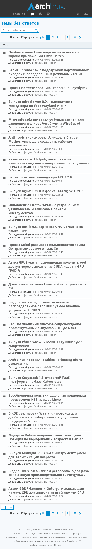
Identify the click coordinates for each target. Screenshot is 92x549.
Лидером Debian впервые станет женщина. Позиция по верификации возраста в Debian (46, 437)
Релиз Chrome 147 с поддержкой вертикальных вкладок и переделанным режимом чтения (48, 72)
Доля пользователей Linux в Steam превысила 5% (47, 286)
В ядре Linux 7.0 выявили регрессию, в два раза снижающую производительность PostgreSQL (48, 473)
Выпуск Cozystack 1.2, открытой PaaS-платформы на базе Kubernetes (39, 379)
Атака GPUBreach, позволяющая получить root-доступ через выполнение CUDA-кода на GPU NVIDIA (48, 266)
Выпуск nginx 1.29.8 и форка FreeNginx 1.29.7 (45, 191)
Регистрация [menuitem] (87, 14)
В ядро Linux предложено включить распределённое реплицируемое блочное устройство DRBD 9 (44, 306)
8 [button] (75, 37)
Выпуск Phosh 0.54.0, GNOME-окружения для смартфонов (45, 343)
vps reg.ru (77, 533)
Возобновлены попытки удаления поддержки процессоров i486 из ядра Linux (47, 397)
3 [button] (58, 37)
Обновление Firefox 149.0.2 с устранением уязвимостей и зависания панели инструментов (43, 209)
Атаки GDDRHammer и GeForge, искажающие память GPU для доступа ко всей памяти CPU (46, 490)
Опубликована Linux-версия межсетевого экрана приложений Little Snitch (43, 54)
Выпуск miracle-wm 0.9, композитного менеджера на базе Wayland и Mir (40, 103)
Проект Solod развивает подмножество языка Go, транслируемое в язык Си (46, 246)
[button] (42, 37)
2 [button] (53, 37)
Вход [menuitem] (79, 14)
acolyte (39, 59)
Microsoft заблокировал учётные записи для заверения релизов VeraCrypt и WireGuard (46, 121)
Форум (33, 14)
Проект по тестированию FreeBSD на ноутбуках (48, 88)
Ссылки (6, 14)
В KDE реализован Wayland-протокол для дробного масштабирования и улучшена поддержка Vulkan (43, 417)
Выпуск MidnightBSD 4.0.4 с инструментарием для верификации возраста (47, 455)
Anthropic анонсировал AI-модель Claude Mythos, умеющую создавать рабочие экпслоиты (43, 141)
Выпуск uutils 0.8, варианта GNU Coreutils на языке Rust (45, 228)
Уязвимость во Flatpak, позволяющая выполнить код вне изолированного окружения (48, 161)
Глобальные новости (45, 62)
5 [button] (67, 37)
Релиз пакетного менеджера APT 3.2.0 (40, 177)
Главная (19, 14)
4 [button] (63, 37)
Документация (48, 14)
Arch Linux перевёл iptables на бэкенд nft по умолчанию (45, 361)
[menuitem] (40, 545)
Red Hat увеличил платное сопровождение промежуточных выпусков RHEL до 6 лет (44, 326)
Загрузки (40, 14)
